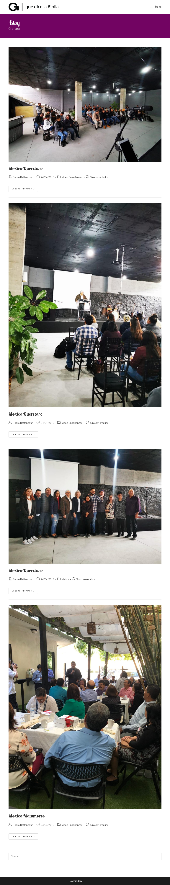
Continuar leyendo (25, 188)
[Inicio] (10, 28)
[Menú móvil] (156, 6)
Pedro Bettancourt (23, 177)
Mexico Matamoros (27, 816)
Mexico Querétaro (25, 168)
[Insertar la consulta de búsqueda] (85, 856)
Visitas (65, 579)
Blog (17, 28)
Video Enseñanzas (72, 177)
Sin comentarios (99, 177)
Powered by (76, 881)
